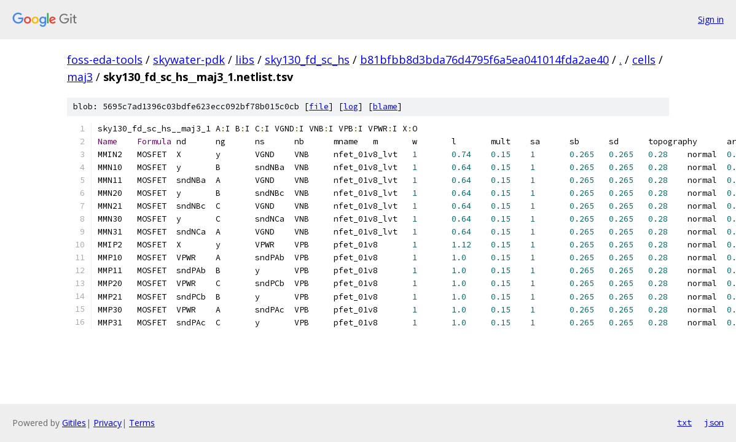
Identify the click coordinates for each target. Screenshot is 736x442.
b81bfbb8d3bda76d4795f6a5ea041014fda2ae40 (484, 59)
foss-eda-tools (105, 59)
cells (644, 59)
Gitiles (74, 422)
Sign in (711, 19)
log (350, 106)
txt (684, 422)
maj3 (80, 76)
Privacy (107, 422)
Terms (142, 422)
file (319, 106)
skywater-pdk (189, 59)
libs (244, 59)
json (714, 422)
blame (385, 106)
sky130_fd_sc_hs (307, 59)
